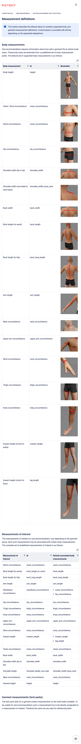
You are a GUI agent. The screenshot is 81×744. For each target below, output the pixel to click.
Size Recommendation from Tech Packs (47, 13)
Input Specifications (23, 13)
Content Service (7, 13)
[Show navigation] (75, 738)
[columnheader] (15, 66)
